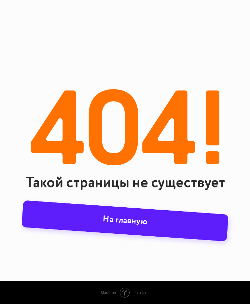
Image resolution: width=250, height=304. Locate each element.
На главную (125, 221)
